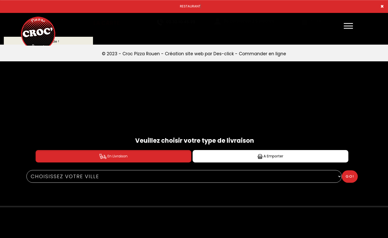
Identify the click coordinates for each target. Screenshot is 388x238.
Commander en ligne (262, 54)
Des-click (223, 54)
